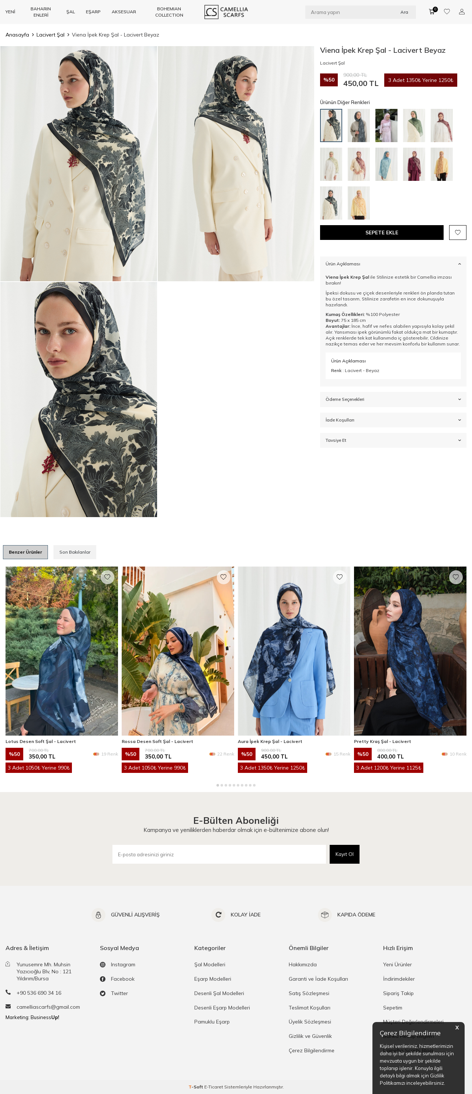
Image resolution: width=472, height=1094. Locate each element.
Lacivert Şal (51, 34)
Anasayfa (17, 34)
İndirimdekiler (399, 979)
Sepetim (392, 1007)
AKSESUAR (124, 11)
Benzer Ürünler (25, 552)
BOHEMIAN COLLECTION (169, 11)
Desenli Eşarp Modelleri (222, 1007)
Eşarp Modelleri (212, 979)
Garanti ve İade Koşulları (318, 979)
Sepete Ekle (381, 232)
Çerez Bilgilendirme (311, 1050)
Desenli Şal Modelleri (219, 993)
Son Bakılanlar (74, 552)
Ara (404, 11)
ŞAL (70, 11)
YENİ (10, 11)
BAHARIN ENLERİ (41, 11)
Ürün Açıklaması (393, 264)
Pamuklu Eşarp (212, 1021)
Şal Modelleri (209, 964)
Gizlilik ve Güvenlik (310, 1036)
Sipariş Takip (398, 993)
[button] (217, 785)
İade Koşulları (393, 420)
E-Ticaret (213, 1087)
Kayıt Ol (344, 854)
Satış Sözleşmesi (309, 993)
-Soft (196, 1087)
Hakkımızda (303, 964)
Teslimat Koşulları (309, 1007)
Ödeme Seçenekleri (393, 400)
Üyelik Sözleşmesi (310, 1021)
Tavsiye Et (393, 440)
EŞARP (93, 11)
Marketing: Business (32, 1017)
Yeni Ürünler (397, 964)
